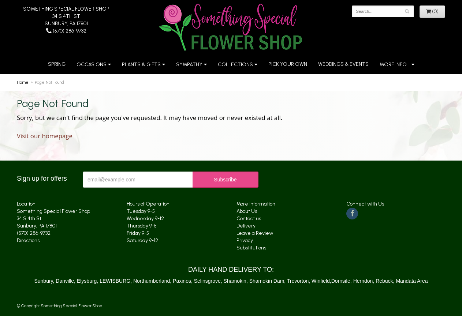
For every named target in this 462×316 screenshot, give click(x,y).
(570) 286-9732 (66, 31)
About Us (246, 211)
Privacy (244, 240)
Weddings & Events (343, 64)
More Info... (395, 64)
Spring (57, 64)
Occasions (92, 64)
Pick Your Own (287, 64)
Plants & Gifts (141, 64)
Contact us (248, 218)
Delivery (246, 226)
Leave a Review (254, 233)
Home (23, 82)
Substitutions (251, 248)
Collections (235, 64)
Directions (28, 240)
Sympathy (189, 64)
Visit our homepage (44, 136)
